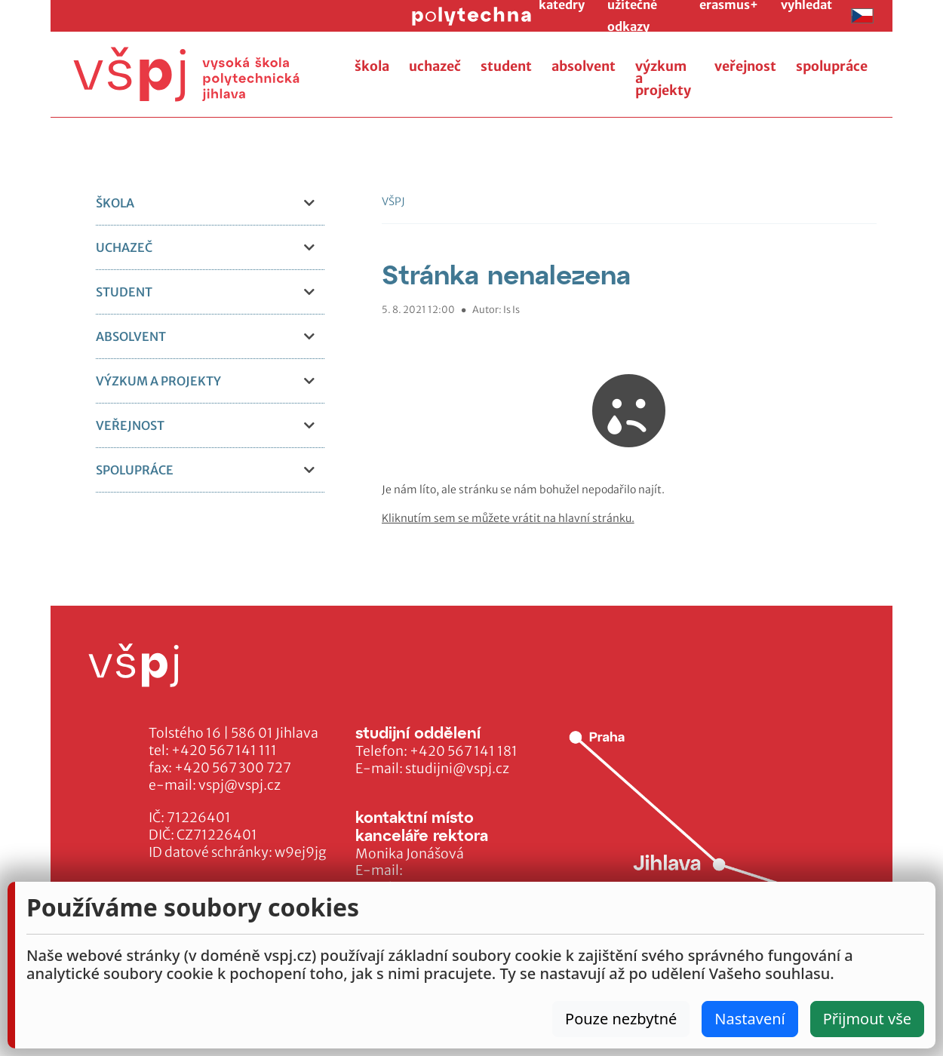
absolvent (583, 66)
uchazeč (435, 66)
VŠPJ (393, 201)
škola (372, 66)
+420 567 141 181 (464, 751)
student (506, 66)
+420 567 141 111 (224, 750)
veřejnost (745, 66)
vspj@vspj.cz (239, 785)
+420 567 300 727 (232, 768)
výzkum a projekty (663, 78)
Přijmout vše (867, 1018)
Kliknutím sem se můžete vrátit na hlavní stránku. (508, 518)
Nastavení (749, 1018)
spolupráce (832, 66)
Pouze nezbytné (621, 1018)
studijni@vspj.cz (457, 768)
